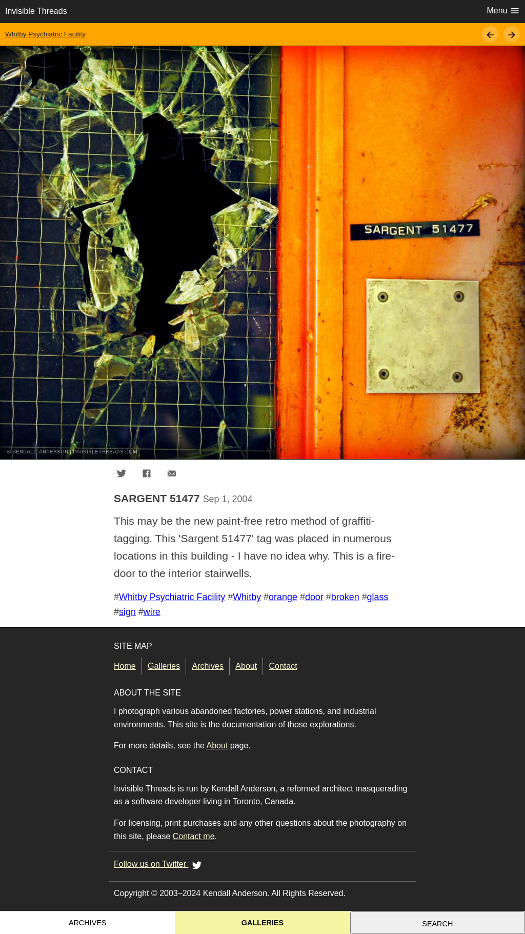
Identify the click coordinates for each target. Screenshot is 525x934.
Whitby (247, 597)
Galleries (164, 666)
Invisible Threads (36, 11)
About (246, 666)
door (314, 597)
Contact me (194, 836)
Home (125, 666)
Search (437, 924)
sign (127, 612)
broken (345, 597)
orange (283, 597)
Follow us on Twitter (159, 865)
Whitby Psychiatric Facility (45, 34)
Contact (283, 666)
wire (152, 612)
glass (378, 597)
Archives (208, 666)
